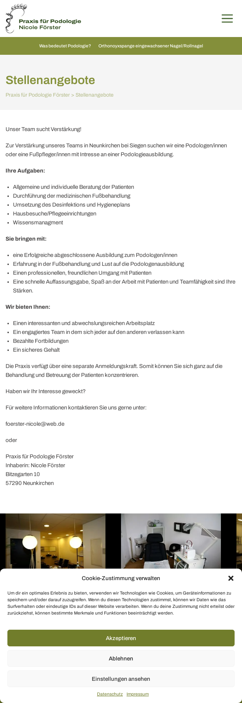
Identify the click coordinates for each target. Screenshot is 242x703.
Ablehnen (121, 659)
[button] (231, 578)
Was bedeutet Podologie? (65, 45)
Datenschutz (110, 694)
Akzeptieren (121, 638)
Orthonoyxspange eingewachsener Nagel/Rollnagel (150, 45)
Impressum (138, 694)
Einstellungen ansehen (121, 679)
